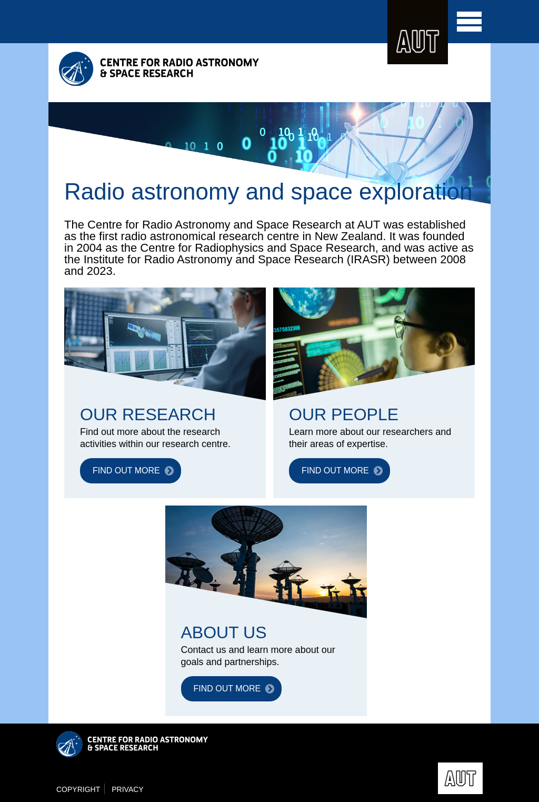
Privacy (127, 789)
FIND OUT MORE (126, 470)
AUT (417, 32)
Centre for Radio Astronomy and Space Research (161, 69)
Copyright (78, 789)
